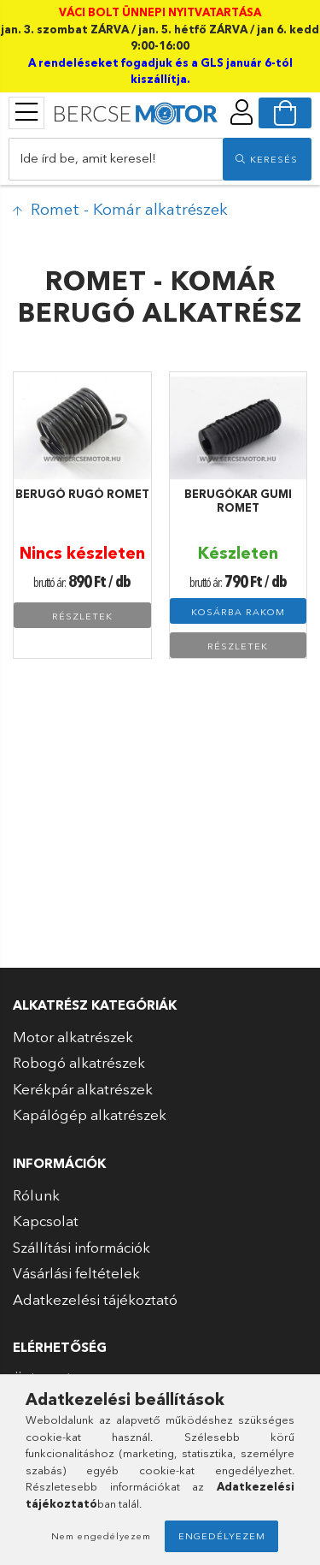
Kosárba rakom (238, 612)
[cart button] (285, 113)
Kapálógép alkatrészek (89, 1114)
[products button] (26, 112)
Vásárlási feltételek (76, 1273)
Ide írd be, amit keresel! (88, 158)
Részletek (82, 616)
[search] (267, 159)
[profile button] (241, 112)
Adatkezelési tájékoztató (95, 1299)
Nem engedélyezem (101, 1536)
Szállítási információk (81, 1247)
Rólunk (36, 1195)
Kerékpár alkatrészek (83, 1089)
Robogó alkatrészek (79, 1062)
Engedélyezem (221, 1536)
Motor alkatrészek (73, 1037)
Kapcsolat (46, 1221)
